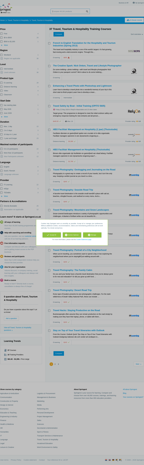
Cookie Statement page (83, 239)
